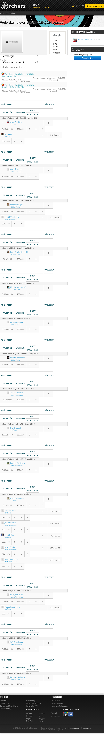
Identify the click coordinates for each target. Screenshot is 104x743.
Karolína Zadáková (16, 463)
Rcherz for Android (33, 703)
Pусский (54, 713)
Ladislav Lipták (8, 510)
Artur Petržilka (14, 122)
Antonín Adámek (15, 498)
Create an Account (94, 6)
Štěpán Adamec (15, 642)
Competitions (57, 703)
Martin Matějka (15, 204)
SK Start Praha (15, 207)
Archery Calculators (60, 706)
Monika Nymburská (16, 287)
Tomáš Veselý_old (10, 217)
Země (46, 7)
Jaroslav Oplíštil (15, 322)
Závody (36, 7)
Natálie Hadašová (16, 357)
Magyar (42, 718)
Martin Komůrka (9, 559)
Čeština (29, 713)
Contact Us (4, 703)
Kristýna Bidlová (15, 594)
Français (42, 713)
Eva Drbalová (14, 428)
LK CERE (13, 124)
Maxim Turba (8, 547)
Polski (41, 721)
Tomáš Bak (7, 535)
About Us (3, 700)
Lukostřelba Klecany (17, 597)
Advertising (30, 700)
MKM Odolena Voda (17, 172)
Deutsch (29, 716)
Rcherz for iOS (32, 706)
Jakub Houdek (8, 522)
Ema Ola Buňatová (16, 677)
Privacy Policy (5, 708)
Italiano (42, 716)
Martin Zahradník (85, 39)
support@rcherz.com (82, 728)
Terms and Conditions (9, 706)
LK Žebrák (14, 430)
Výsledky (4, 97)
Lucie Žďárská (14, 169)
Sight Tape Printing (7, 13)
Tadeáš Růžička (15, 392)
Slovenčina (55, 716)
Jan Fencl (6, 134)
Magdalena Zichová (10, 607)
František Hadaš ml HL (18, 252)
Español (29, 721)
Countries (56, 700)
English (29, 718)
